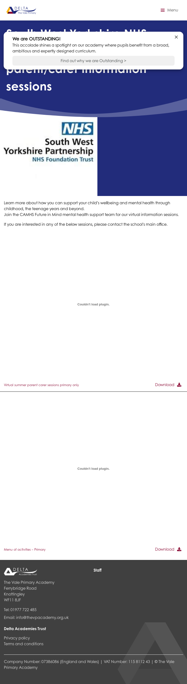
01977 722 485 (23, 609)
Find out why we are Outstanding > (93, 60)
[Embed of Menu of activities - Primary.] (93, 469)
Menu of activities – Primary (25, 549)
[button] (168, 10)
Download (164, 384)
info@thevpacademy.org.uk (42, 617)
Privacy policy (17, 638)
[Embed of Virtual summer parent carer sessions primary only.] (93, 304)
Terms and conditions (23, 643)
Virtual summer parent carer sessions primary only (41, 385)
